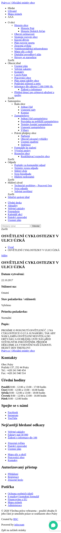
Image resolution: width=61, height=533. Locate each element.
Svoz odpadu (21, 188)
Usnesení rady (28, 109)
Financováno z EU (17, 499)
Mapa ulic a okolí (23, 51)
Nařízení (25, 136)
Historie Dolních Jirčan (33, 31)
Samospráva (14, 101)
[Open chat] (53, 525)
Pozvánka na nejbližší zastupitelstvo (40, 121)
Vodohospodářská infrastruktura (31, 48)
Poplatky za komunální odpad (29, 165)
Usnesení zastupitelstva (33, 127)
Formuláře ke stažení (25, 147)
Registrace (13, 477)
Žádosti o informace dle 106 (22, 437)
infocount (19, 524)
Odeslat (36, 226)
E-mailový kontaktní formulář (23, 496)
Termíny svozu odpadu (26, 168)
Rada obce (19, 104)
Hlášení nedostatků (24, 176)
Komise (25, 112)
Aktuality (13, 205)
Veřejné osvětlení (23, 191)
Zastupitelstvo (21, 115)
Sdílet (4, 255)
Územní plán (21, 66)
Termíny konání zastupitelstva (36, 124)
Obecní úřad (14, 63)
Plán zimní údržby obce (26, 80)
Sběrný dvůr (20, 171)
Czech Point (20, 74)
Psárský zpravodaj (17, 217)
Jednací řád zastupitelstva (34, 118)
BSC (15, 519)
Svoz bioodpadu (22, 173)
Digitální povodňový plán (27, 54)
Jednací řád (27, 106)
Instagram (13, 415)
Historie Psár (27, 28)
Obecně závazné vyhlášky (34, 139)
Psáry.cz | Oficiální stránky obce (18, 2)
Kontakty (19, 72)
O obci (11, 22)
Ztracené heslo (15, 479)
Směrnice (26, 144)
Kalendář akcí (15, 214)
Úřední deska (15, 202)
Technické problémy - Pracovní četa (33, 185)
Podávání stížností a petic (27, 83)
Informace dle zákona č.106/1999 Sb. (33, 86)
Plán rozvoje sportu (24, 42)
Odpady (12, 162)
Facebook (13, 412)
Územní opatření (29, 141)
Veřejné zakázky (22, 69)
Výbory (25, 130)
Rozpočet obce (22, 153)
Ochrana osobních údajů (20, 493)
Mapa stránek (15, 14)
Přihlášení (13, 474)
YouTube (12, 418)
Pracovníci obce (22, 77)
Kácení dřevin (21, 40)
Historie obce (21, 25)
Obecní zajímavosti (24, 34)
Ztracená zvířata (22, 45)
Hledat (11, 8)
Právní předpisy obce (25, 133)
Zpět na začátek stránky (13, 530)
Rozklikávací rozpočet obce (35, 156)
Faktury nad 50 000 (18, 434)
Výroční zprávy (22, 150)
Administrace (15, 505)
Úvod (11, 247)
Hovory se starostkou (25, 57)
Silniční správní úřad (18, 197)
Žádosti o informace (31, 89)
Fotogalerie (14, 211)
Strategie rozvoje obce (26, 37)
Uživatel (12, 11)
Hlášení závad (15, 182)
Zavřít (11, 60)
